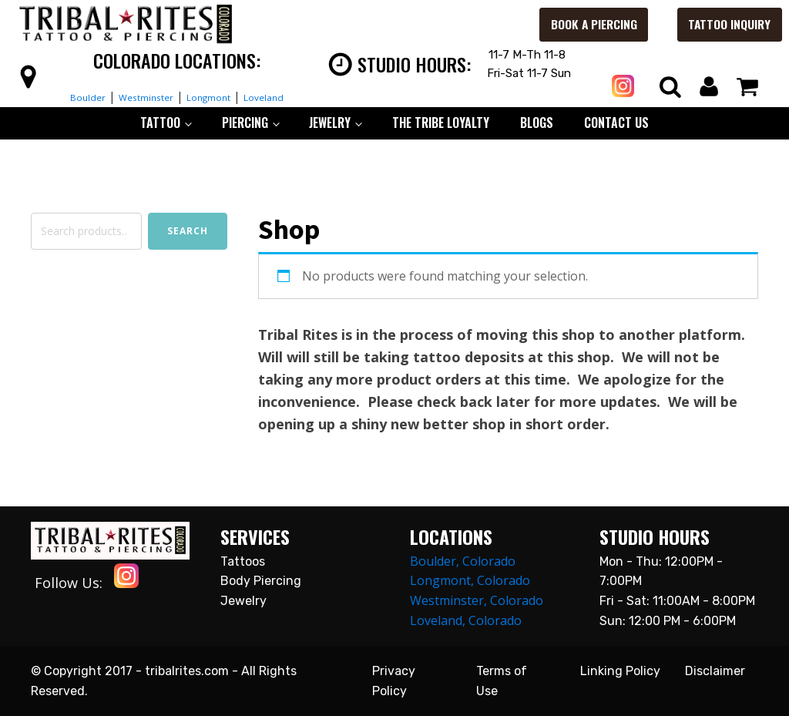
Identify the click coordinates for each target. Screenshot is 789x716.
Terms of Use (501, 681)
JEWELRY (330, 122)
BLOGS (536, 122)
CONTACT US (616, 122)
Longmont (217, 96)
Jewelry (243, 600)
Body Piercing (260, 580)
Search (187, 230)
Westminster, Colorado (476, 600)
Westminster (137, 96)
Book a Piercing (565, 25)
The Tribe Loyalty (440, 122)
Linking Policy (620, 671)
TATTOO (160, 122)
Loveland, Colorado (466, 620)
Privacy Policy (393, 681)
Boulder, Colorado (462, 561)
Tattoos (242, 561)
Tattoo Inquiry (712, 25)
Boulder (64, 96)
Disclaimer (715, 671)
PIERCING (245, 122)
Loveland (287, 96)
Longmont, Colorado (470, 580)
